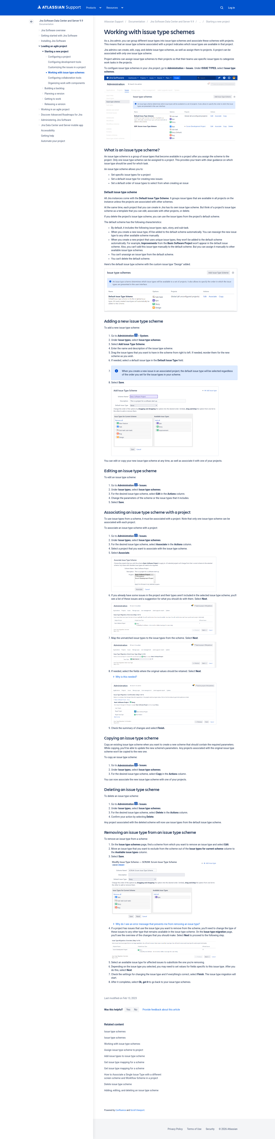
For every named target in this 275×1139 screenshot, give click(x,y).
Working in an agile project (55, 109)
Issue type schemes (115, 1031)
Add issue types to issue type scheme (124, 1056)
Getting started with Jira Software (59, 35)
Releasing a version (55, 104)
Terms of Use (194, 1129)
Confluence (120, 1110)
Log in (231, 7)
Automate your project (53, 141)
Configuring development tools (64, 62)
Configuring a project (59, 56)
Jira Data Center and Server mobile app (62, 125)
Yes (128, 1009)
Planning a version (54, 93)
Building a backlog (54, 88)
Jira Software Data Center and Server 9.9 (61, 20)
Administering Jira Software (56, 120)
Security (210, 1129)
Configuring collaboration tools (64, 77)
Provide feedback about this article (161, 1009)
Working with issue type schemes (66, 72)
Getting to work (53, 98)
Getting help (47, 135)
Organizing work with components (66, 83)
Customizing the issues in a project (67, 67)
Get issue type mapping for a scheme (124, 1062)
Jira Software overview (53, 30)
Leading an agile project (54, 46)
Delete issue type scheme (118, 1084)
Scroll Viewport (137, 1110)
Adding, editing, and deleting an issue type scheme (131, 1090)
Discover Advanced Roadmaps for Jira (61, 114)
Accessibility (48, 130)
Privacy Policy (175, 1129)
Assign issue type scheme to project (123, 1050)
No (135, 1009)
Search (222, 8)
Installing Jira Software (53, 41)
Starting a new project (56, 51)
